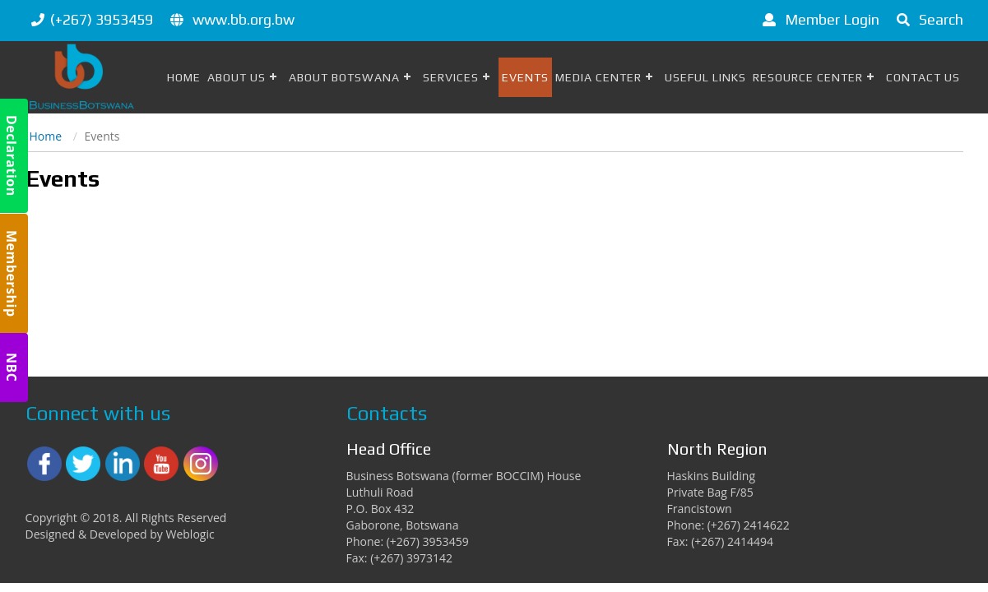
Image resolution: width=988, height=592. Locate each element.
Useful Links (705, 77)
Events (525, 77)
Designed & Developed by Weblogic (120, 534)
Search (927, 19)
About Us (236, 77)
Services (451, 77)
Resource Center (808, 77)
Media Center (598, 77)
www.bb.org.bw (243, 19)
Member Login (818, 19)
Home (184, 77)
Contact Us (923, 77)
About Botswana (344, 77)
